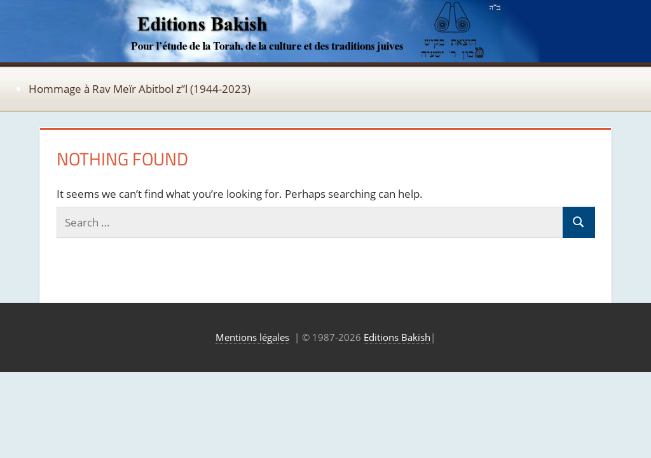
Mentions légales (252, 337)
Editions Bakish (397, 337)
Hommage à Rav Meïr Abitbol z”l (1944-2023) (139, 88)
